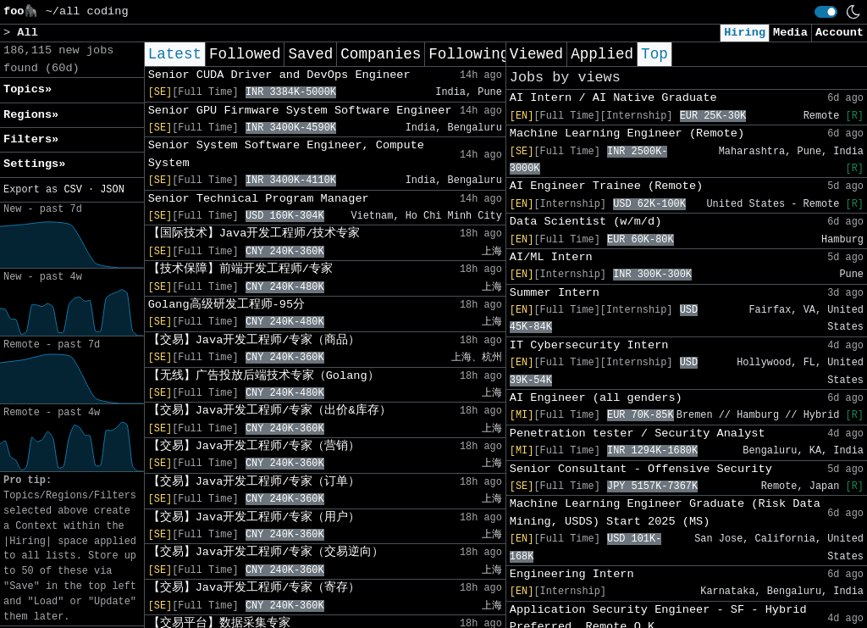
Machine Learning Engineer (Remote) (627, 133)
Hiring (744, 32)
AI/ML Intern (551, 257)
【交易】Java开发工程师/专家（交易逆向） (266, 552)
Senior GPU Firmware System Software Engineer (300, 110)
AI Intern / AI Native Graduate (613, 98)
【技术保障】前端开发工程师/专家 (240, 269)
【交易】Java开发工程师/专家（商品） (254, 340)
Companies (380, 54)
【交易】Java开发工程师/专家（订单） (254, 481)
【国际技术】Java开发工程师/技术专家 (254, 233)
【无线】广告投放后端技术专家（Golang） (263, 376)
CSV (72, 190)
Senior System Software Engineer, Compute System (286, 154)
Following (468, 54)
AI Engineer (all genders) (596, 398)
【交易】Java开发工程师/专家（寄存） (254, 587)
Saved (310, 54)
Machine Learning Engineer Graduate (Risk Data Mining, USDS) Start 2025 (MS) (665, 512)
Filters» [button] (30, 139)
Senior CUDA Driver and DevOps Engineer (279, 75)
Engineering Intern (572, 574)
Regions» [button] (30, 114)
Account (839, 32)
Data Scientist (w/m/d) (585, 221)
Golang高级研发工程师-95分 (226, 304)
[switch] (826, 12)
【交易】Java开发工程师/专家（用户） (254, 517)
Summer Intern (554, 292)
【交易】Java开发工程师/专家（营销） (254, 446)
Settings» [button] (34, 164)
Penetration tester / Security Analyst (637, 433)
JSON (112, 190)
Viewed (536, 54)
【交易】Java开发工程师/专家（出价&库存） (269, 410)
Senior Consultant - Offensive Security (641, 469)
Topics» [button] (27, 89)
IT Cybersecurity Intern (589, 345)
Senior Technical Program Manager (258, 198)
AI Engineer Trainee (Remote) (606, 186)
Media (790, 32)
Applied (602, 54)
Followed (244, 54)
